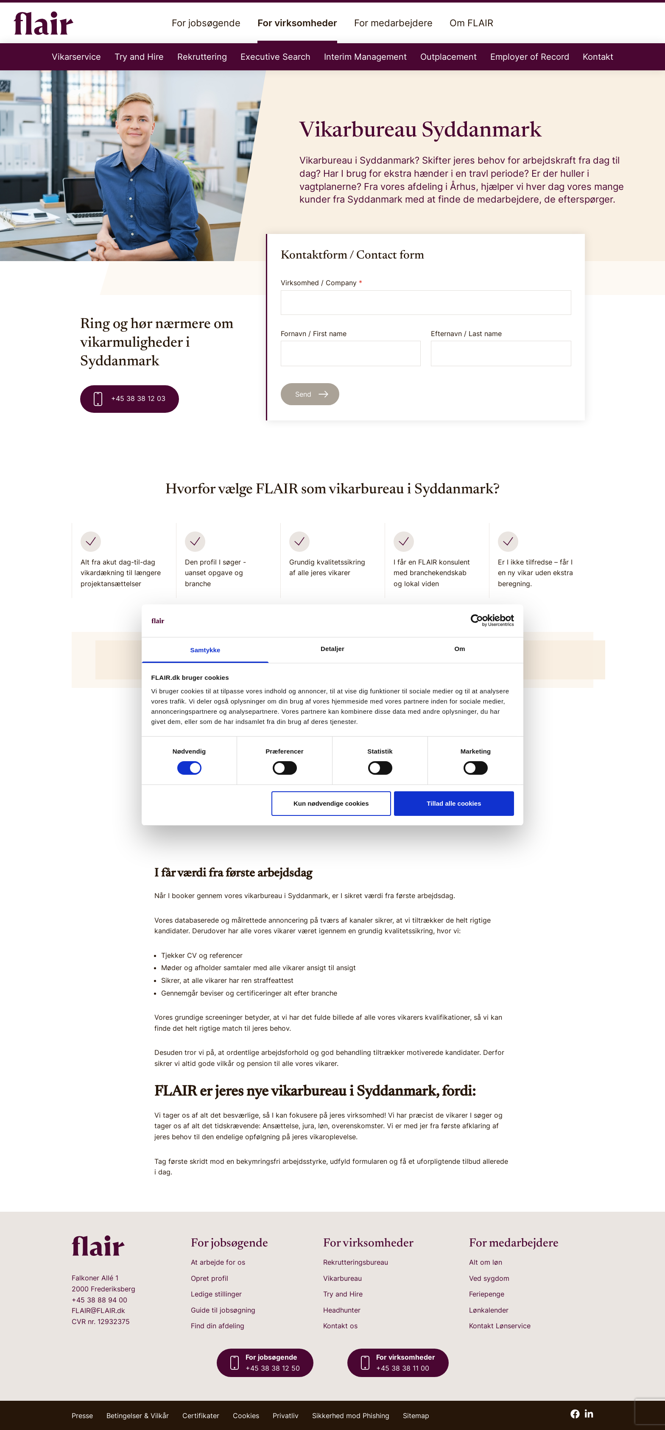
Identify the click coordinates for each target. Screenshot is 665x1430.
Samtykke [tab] (205, 650)
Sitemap (416, 1415)
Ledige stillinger (216, 1294)
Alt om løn (485, 1262)
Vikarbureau (342, 1278)
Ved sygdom (489, 1278)
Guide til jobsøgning (223, 1310)
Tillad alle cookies (454, 803)
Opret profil (209, 1278)
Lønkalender (489, 1310)
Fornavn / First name (351, 347)
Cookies (246, 1415)
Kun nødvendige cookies (331, 803)
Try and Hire (139, 57)
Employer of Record (529, 57)
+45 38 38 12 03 (129, 399)
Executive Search (275, 57)
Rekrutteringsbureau (355, 1262)
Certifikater (200, 1415)
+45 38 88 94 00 (99, 1300)
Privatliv (286, 1415)
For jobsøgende (206, 22)
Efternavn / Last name (501, 347)
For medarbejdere (393, 22)
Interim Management (365, 57)
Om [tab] (459, 648)
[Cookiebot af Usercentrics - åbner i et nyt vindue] (477, 620)
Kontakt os (340, 1325)
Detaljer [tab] (332, 648)
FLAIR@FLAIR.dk (98, 1310)
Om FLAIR (471, 22)
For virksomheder (297, 30)
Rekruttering (202, 57)
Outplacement (448, 57)
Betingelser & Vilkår (137, 1415)
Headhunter (341, 1310)
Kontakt (598, 57)
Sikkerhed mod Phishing (350, 1415)
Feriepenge (486, 1294)
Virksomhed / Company (321, 282)
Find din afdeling (217, 1325)
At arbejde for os (218, 1262)
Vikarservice (76, 57)
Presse (82, 1415)
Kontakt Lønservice (500, 1325)
